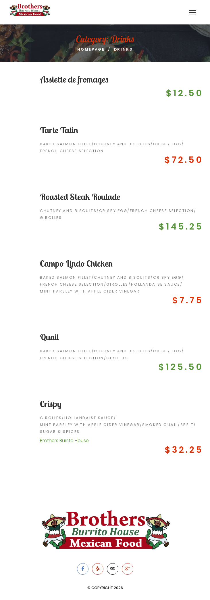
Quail (49, 337)
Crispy (50, 403)
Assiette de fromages (74, 79)
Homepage (91, 49)
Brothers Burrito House (64, 440)
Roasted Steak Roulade (80, 196)
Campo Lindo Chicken (76, 263)
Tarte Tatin (59, 130)
